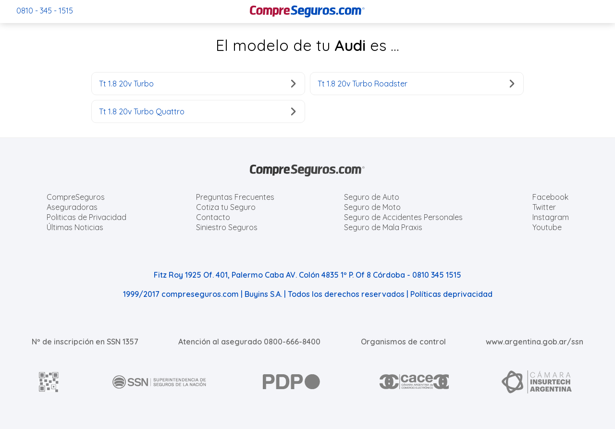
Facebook (550, 197)
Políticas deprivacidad (451, 294)
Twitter (544, 207)
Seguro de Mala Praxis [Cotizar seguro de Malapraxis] (383, 227)
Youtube (547, 227)
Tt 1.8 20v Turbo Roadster (416, 83)
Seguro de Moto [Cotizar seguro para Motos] (372, 207)
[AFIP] (49, 381)
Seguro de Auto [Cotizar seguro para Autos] (371, 197)
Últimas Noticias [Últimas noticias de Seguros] (75, 227)
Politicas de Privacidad (86, 217)
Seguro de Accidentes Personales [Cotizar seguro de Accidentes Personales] (403, 217)
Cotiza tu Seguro (226, 207)
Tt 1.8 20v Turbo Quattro (197, 111)
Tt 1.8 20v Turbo (197, 83)
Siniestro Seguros (227, 227)
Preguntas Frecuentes (235, 197)
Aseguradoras (72, 207)
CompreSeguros (76, 197)
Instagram (550, 217)
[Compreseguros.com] (307, 11)
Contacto (213, 217)
